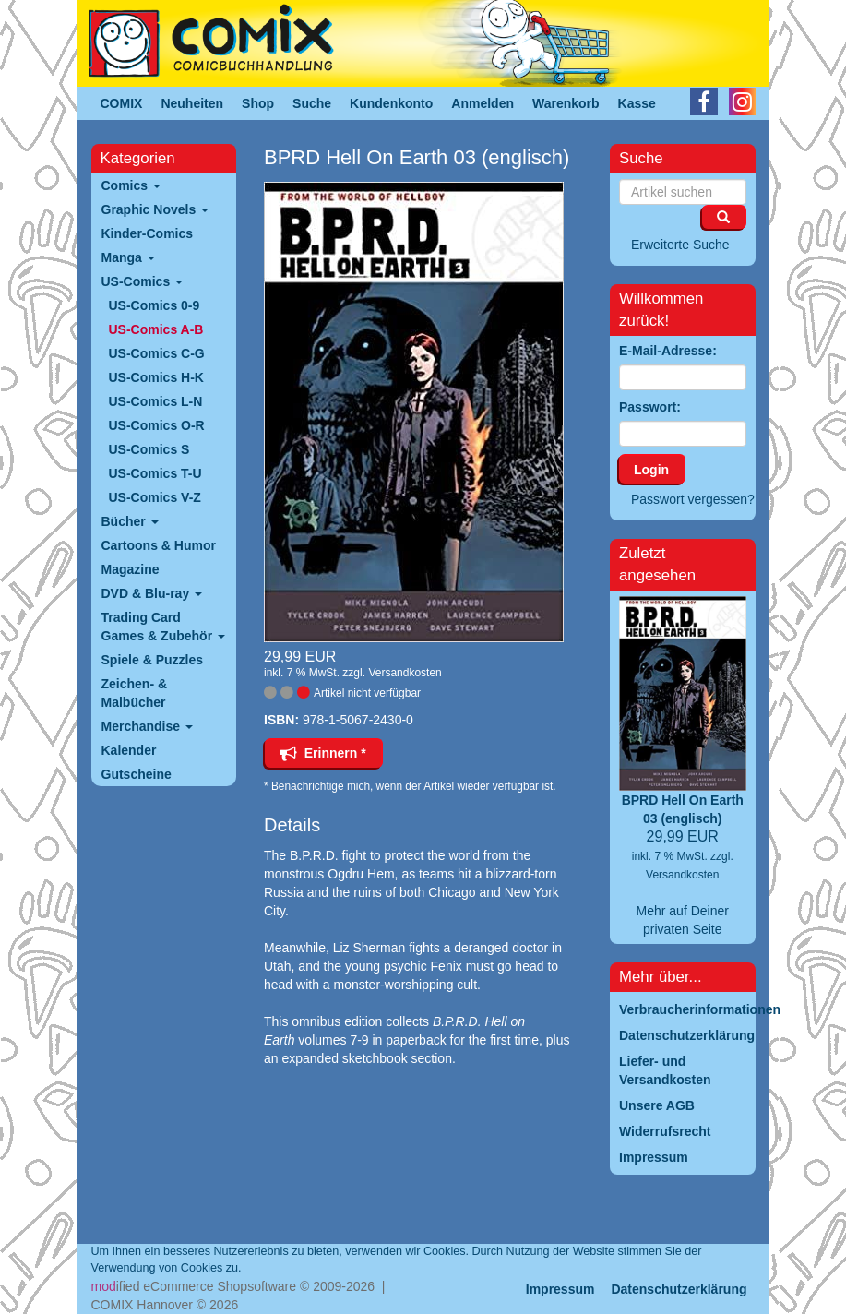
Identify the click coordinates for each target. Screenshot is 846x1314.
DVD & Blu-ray (152, 593)
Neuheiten (192, 103)
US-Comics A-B (156, 329)
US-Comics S (149, 449)
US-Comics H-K (156, 377)
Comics (131, 185)
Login (651, 469)
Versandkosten (404, 672)
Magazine (130, 569)
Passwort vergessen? (693, 499)
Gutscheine (136, 774)
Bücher (130, 521)
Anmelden (482, 103)
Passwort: (650, 407)
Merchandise (147, 726)
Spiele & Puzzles (152, 659)
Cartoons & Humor (158, 545)
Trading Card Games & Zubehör (163, 626)
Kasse (637, 103)
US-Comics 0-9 (154, 305)
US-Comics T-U (155, 473)
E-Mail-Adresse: (668, 350)
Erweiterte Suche (680, 244)
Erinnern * (323, 753)
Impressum (560, 1289)
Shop (258, 103)
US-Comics (142, 281)
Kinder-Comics (147, 233)
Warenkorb (566, 103)
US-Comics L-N (156, 401)
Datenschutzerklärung (678, 1289)
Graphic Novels (155, 209)
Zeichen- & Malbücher (134, 693)
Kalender (129, 750)
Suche (311, 103)
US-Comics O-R (157, 425)
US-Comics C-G (157, 353)
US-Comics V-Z (155, 497)
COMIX (122, 103)
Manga (128, 257)
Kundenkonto (391, 103)
